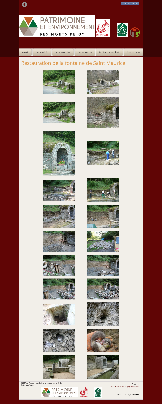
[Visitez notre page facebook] (127, 394)
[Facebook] (24, 4)
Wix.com (31, 385)
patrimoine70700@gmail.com (125, 386)
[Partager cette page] (130, 3)
